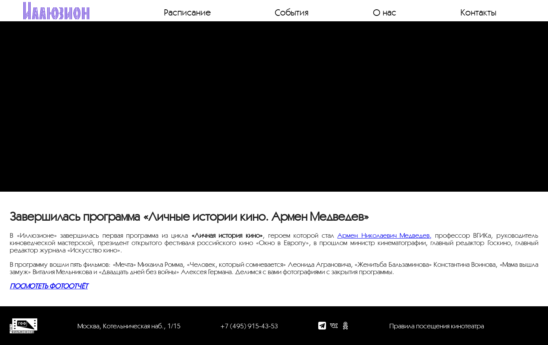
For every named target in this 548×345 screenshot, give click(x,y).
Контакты (478, 12)
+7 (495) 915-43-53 (249, 326)
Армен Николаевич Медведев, (384, 235)
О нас (384, 12)
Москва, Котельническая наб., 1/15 (129, 326)
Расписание (187, 12)
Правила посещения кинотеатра (436, 326)
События (292, 12)
